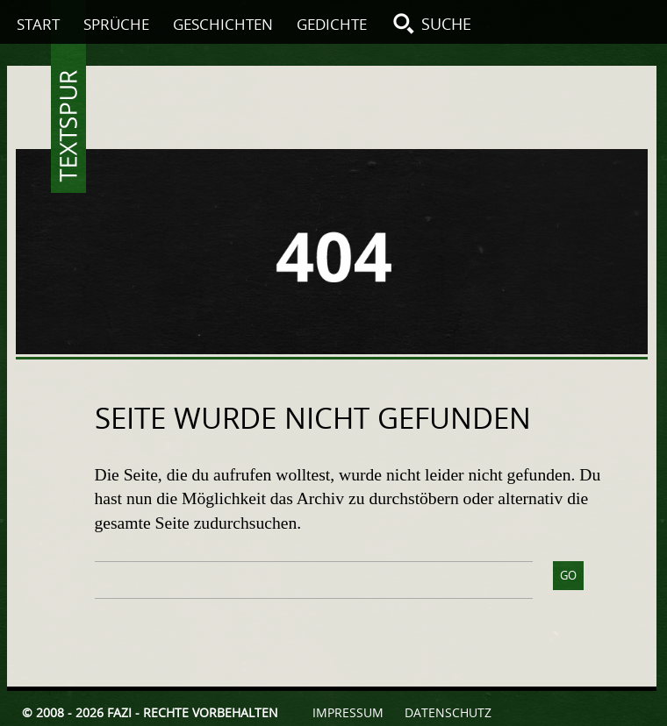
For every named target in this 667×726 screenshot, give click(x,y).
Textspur (68, 126)
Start (38, 24)
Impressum (348, 712)
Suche (446, 23)
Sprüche (116, 24)
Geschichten (223, 24)
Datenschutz (448, 712)
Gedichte (332, 24)
